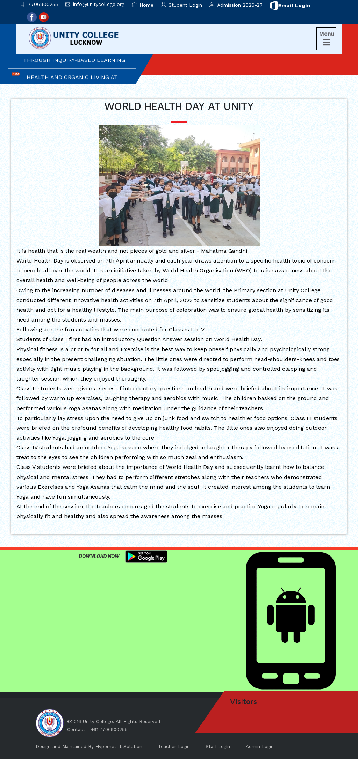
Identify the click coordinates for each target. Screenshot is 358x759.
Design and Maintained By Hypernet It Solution (89, 746)
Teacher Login (174, 746)
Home (142, 5)
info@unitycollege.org (98, 4)
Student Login (181, 5)
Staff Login (218, 746)
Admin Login (260, 746)
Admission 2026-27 (236, 5)
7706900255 (43, 4)
